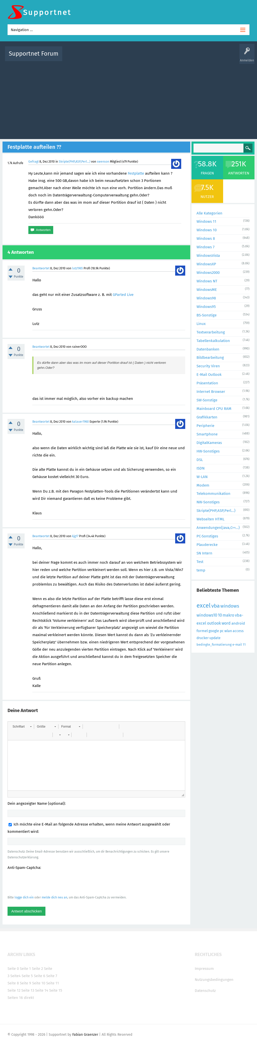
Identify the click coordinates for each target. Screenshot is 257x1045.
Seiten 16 (15, 997)
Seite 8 (13, 983)
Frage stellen (213, 57)
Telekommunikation (213, 493)
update (215, 638)
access (238, 631)
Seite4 (15, 976)
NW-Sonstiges (208, 502)
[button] (22, 726)
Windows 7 (206, 247)
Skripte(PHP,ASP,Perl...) (74, 161)
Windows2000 (208, 272)
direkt (29, 997)
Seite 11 (52, 983)
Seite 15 (55, 990)
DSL (200, 459)
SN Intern (204, 553)
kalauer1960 (80, 421)
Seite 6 (39, 976)
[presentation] (46, 882)
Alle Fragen (99, 57)
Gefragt (33, 161)
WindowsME (207, 289)
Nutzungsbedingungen (214, 979)
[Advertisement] (128, 99)
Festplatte (136, 173)
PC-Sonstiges (207, 536)
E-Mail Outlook (209, 374)
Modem (203, 485)
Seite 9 (25, 983)
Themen (158, 57)
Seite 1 (25, 968)
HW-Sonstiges (208, 451)
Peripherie (205, 425)
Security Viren (208, 366)
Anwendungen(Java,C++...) (218, 527)
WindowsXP (206, 264)
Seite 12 (14, 990)
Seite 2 (37, 968)
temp (201, 570)
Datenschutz (205, 990)
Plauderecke (207, 544)
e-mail (237, 644)
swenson (103, 161)
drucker (203, 638)
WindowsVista (208, 255)
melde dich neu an (54, 897)
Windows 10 (207, 230)
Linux (201, 323)
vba (215, 606)
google (214, 631)
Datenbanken (208, 349)
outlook (214, 623)
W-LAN (202, 477)
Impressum (204, 968)
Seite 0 (13, 968)
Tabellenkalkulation (213, 340)
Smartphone (207, 434)
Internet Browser (211, 391)
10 (220, 615)
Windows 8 (206, 238)
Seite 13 (27, 990)
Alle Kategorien (209, 213)
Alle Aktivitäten (76, 57)
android (238, 623)
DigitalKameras (209, 442)
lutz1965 (77, 268)
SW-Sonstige (207, 400)
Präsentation (207, 383)
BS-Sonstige (207, 315)
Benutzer (194, 57)
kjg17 (75, 536)
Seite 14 (41, 990)
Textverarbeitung (211, 332)
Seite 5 (27, 976)
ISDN (201, 468)
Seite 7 (51, 976)
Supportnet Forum (33, 53)
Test (200, 561)
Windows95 (206, 306)
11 (244, 644)
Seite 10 (38, 983)
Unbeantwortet (137, 57)
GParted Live (123, 294)
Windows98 (206, 298)
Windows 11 (206, 221)
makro (228, 615)
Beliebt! (116, 57)
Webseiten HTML (210, 519)
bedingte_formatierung (214, 644)
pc (222, 631)
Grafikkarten (207, 417)
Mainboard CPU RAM (214, 408)
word (226, 623)
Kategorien (175, 57)
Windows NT (207, 281)
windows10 (207, 615)
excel (204, 605)
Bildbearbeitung (210, 357)
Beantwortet (40, 268)
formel (202, 631)
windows (229, 606)
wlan (228, 631)
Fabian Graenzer (85, 1034)
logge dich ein (24, 897)
